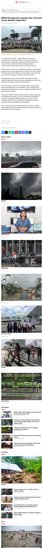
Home (5, 10)
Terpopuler (5, 407)
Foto (2, 521)
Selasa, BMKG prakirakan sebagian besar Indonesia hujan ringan (19, 366)
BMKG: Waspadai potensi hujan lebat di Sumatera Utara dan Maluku (20, 200)
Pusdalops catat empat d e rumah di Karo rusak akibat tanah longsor (21, 483)
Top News (4, 452)
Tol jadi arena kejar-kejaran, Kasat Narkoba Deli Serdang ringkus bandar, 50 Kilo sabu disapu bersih (27, 421)
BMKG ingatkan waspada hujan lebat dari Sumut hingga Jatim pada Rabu (21, 267)
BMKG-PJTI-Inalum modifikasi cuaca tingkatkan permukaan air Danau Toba (20, 333)
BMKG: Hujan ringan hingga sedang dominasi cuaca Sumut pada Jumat (20, 233)
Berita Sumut (14, 10)
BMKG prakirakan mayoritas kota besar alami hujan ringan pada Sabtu (20, 400)
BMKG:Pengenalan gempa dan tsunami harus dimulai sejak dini (20, 12)
